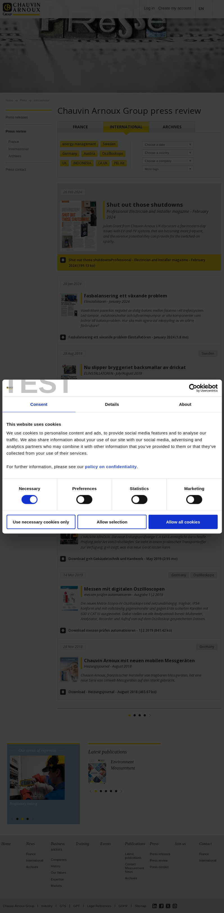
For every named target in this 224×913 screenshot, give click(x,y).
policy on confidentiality (111, 466)
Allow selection (112, 522)
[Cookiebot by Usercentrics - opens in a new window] (193, 388)
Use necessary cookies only (41, 522)
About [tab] (185, 404)
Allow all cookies (183, 522)
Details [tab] (112, 404)
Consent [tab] (38, 404)
